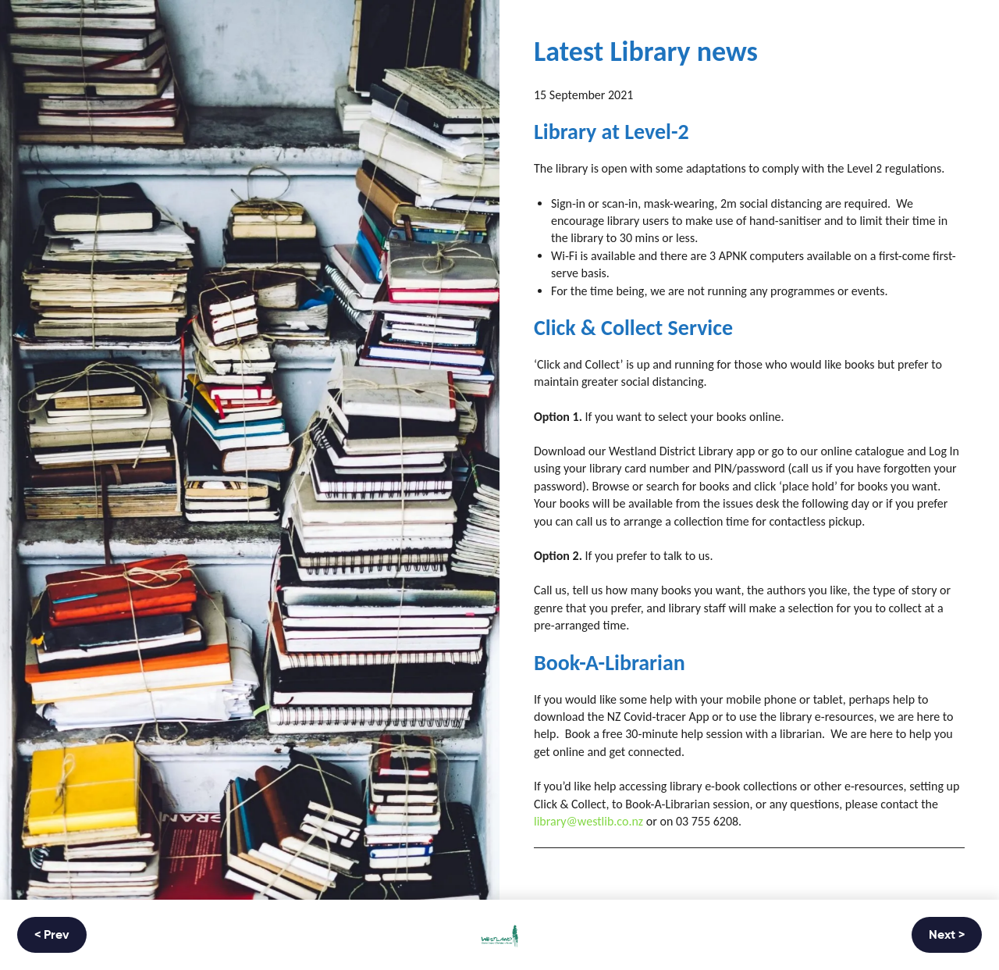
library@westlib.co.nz (588, 821)
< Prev (51, 935)
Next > (947, 935)
